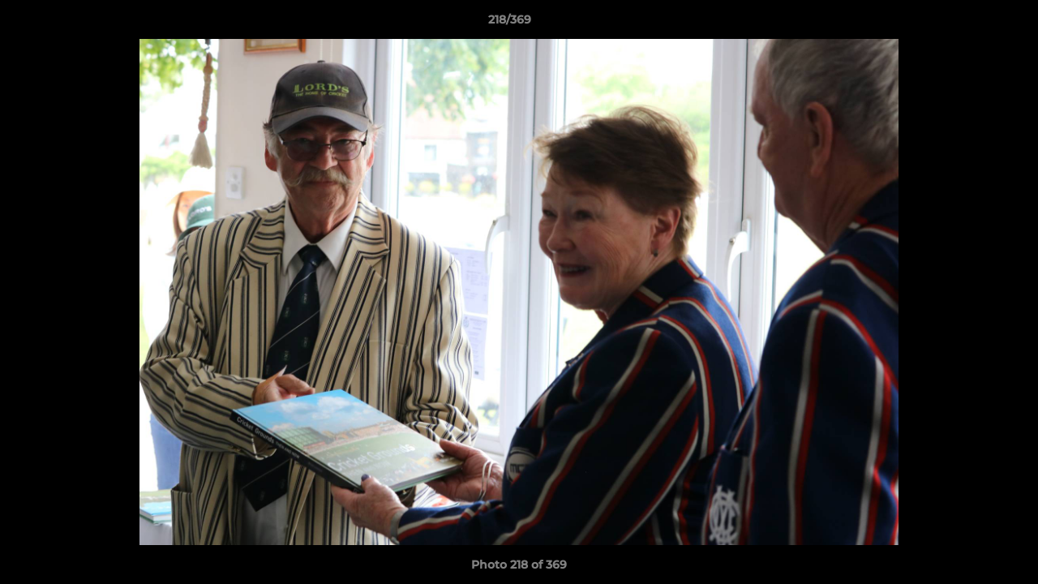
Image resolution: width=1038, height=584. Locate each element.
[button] (970, 23)
